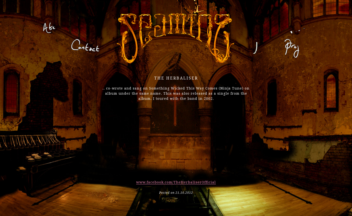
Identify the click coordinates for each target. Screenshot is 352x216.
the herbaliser (176, 78)
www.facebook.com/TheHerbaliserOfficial (176, 182)
